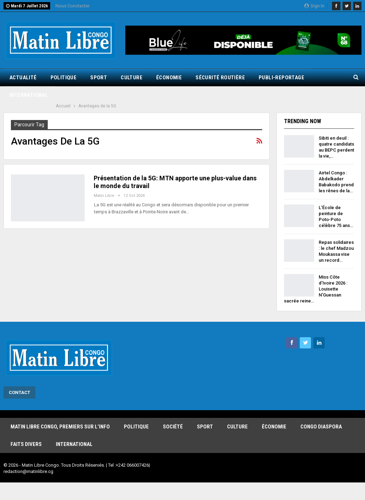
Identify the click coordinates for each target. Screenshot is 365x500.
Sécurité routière (220, 77)
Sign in (314, 5)
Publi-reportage (281, 77)
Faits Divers (26, 444)
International (28, 95)
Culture (131, 77)
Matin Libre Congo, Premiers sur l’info (60, 427)
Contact (19, 392)
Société (173, 427)
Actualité (23, 77)
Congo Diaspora (321, 427)
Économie (169, 77)
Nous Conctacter (72, 5)
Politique (64, 77)
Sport (98, 77)
